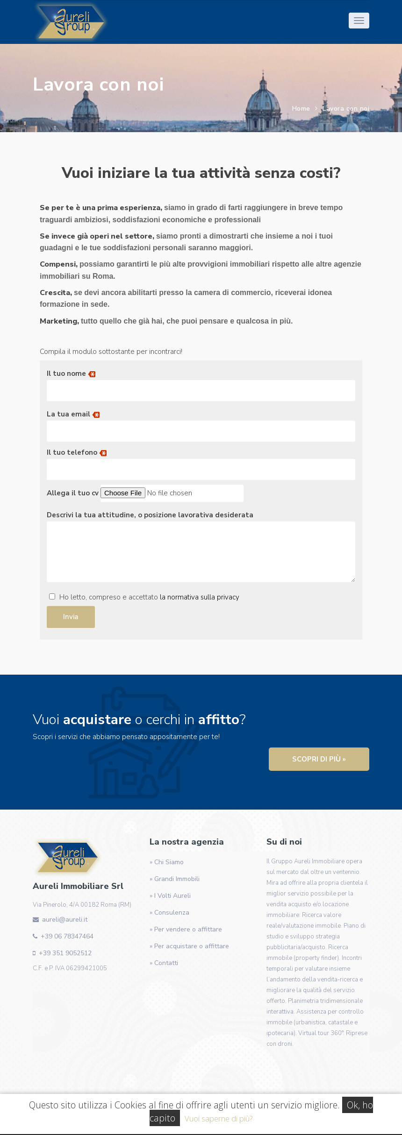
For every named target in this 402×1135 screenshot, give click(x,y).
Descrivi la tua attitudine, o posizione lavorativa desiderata (201, 548)
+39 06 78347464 (67, 936)
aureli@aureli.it (64, 919)
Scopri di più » (319, 759)
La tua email (201, 422)
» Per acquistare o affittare (189, 946)
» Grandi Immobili (175, 878)
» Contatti (164, 963)
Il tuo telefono (201, 461)
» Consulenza (169, 912)
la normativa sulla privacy (199, 597)
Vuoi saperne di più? (218, 1118)
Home (301, 108)
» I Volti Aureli (170, 895)
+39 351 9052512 (65, 953)
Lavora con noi (346, 108)
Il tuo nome (201, 382)
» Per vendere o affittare (186, 929)
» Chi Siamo (167, 862)
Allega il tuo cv (145, 493)
